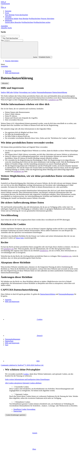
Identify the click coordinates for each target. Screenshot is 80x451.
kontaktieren (44, 251)
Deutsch (23, 335)
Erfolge (16, 92)
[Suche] (10, 28)
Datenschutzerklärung (59, 92)
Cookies (23, 319)
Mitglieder (8, 20)
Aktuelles (8, 17)
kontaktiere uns (53, 100)
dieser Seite (20, 238)
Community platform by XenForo (22, 365)
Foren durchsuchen (21, 15)
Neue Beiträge (10, 15)
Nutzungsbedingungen (44, 92)
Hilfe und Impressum (12, 343)
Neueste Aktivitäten (47, 18)
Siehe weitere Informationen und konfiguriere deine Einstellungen (27, 379)
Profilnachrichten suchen (42, 22)
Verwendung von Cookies (27, 92)
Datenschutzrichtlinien (47, 294)
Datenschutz (9, 341)
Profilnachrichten (35, 18)
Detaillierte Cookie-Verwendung (24, 409)
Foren (7, 13)
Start (6, 345)
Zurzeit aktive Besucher (13, 22)
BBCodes (10, 92)
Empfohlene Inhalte (11, 18)
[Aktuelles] (4, 28)
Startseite (8, 11)
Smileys (3, 92)
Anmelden (4, 66)
